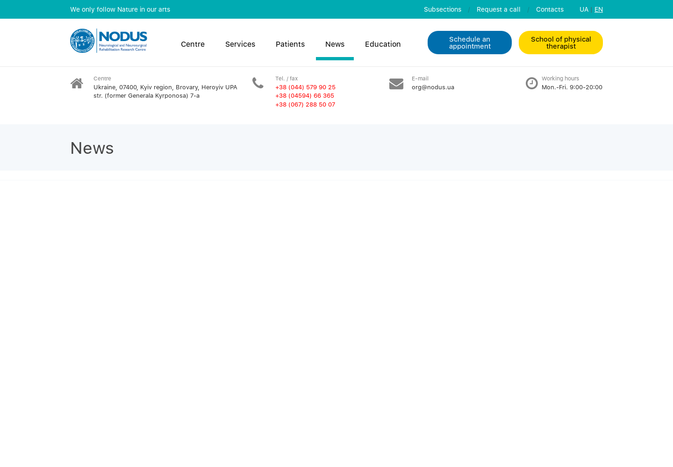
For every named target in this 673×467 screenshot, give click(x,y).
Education (383, 44)
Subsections (442, 9)
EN (598, 9)
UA (584, 9)
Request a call (499, 9)
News (334, 44)
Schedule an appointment (470, 42)
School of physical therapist (561, 42)
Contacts (550, 9)
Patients (290, 44)
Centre (193, 44)
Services (240, 44)
